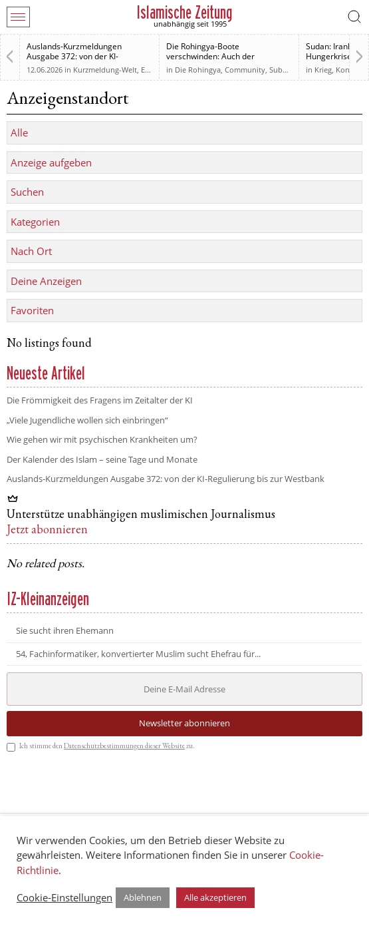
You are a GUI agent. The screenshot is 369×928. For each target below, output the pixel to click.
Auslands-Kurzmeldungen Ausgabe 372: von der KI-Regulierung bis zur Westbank (81, 56)
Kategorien (35, 221)
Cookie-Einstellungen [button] (64, 897)
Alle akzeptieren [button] (215, 897)
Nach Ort (31, 251)
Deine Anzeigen (46, 281)
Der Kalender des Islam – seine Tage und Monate (102, 459)
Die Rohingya (198, 70)
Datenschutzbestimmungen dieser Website (124, 746)
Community (245, 70)
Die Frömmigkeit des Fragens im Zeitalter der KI (100, 400)
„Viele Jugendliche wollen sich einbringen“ (87, 420)
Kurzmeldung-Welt (105, 70)
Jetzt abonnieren (47, 531)
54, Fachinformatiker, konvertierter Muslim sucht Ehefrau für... (138, 654)
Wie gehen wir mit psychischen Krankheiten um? (102, 439)
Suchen (27, 191)
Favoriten (32, 310)
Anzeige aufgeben (51, 162)
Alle (19, 132)
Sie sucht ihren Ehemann (65, 630)
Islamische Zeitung (184, 12)
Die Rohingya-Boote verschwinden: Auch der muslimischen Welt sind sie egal (225, 56)
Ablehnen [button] (143, 897)
